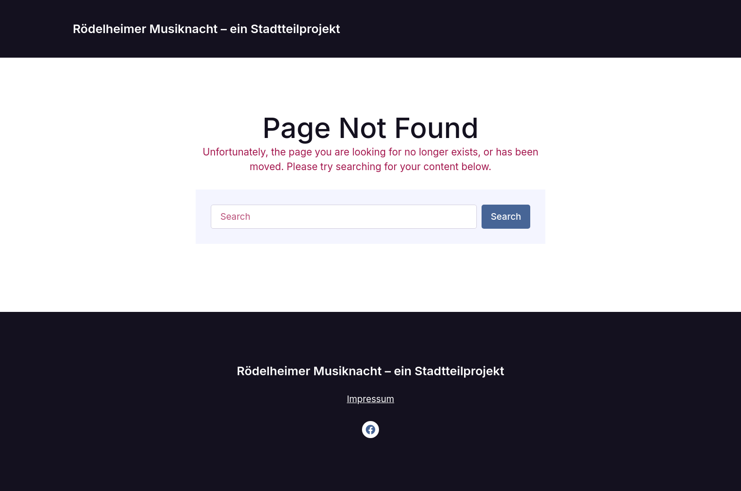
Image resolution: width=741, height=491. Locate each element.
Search (506, 216)
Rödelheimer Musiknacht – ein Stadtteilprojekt (206, 28)
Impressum (370, 399)
